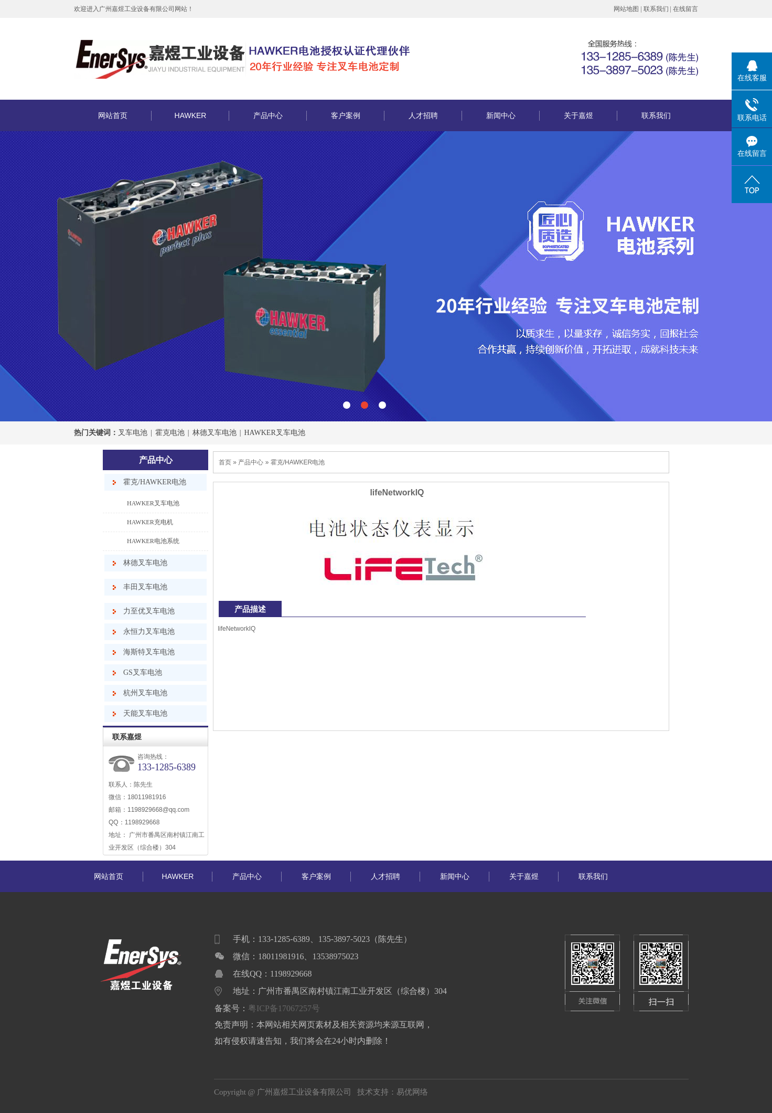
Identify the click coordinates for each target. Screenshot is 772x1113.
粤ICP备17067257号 (284, 1008)
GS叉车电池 (142, 672)
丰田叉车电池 (145, 587)
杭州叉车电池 (145, 693)
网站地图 (626, 9)
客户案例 (345, 115)
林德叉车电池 (214, 433)
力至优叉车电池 (149, 611)
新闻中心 (501, 115)
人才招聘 (423, 115)
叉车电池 (132, 433)
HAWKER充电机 (150, 522)
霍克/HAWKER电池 (154, 482)
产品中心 (268, 115)
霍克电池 (170, 433)
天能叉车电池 (145, 713)
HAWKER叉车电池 (274, 433)
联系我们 (656, 9)
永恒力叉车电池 (149, 631)
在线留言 (685, 9)
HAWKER (191, 115)
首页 (225, 462)
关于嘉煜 (578, 115)
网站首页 (112, 115)
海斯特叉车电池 (149, 652)
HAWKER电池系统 (153, 541)
